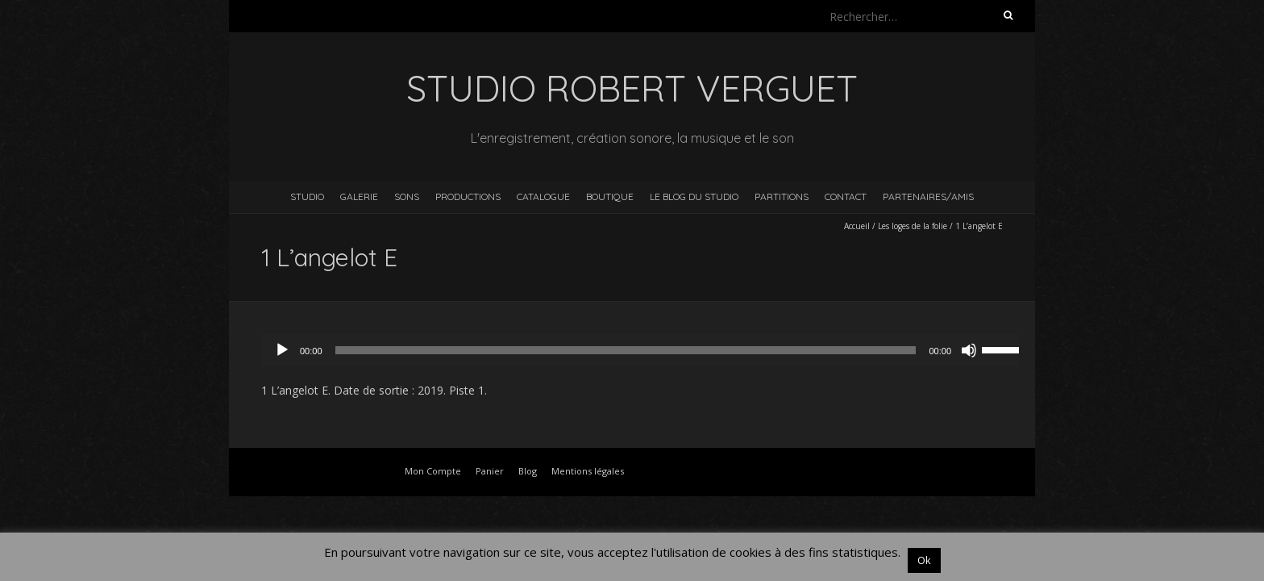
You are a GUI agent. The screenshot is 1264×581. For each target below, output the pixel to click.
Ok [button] (924, 560)
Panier (490, 471)
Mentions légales (587, 471)
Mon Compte (433, 471)
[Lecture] (282, 350)
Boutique (610, 196)
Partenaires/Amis (928, 196)
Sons (406, 196)
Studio (307, 196)
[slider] (626, 350)
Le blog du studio (694, 196)
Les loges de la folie (912, 226)
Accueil (857, 226)
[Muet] (969, 350)
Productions (468, 196)
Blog (527, 471)
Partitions (782, 196)
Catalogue (543, 196)
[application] (648, 350)
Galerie (359, 196)
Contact (846, 196)
